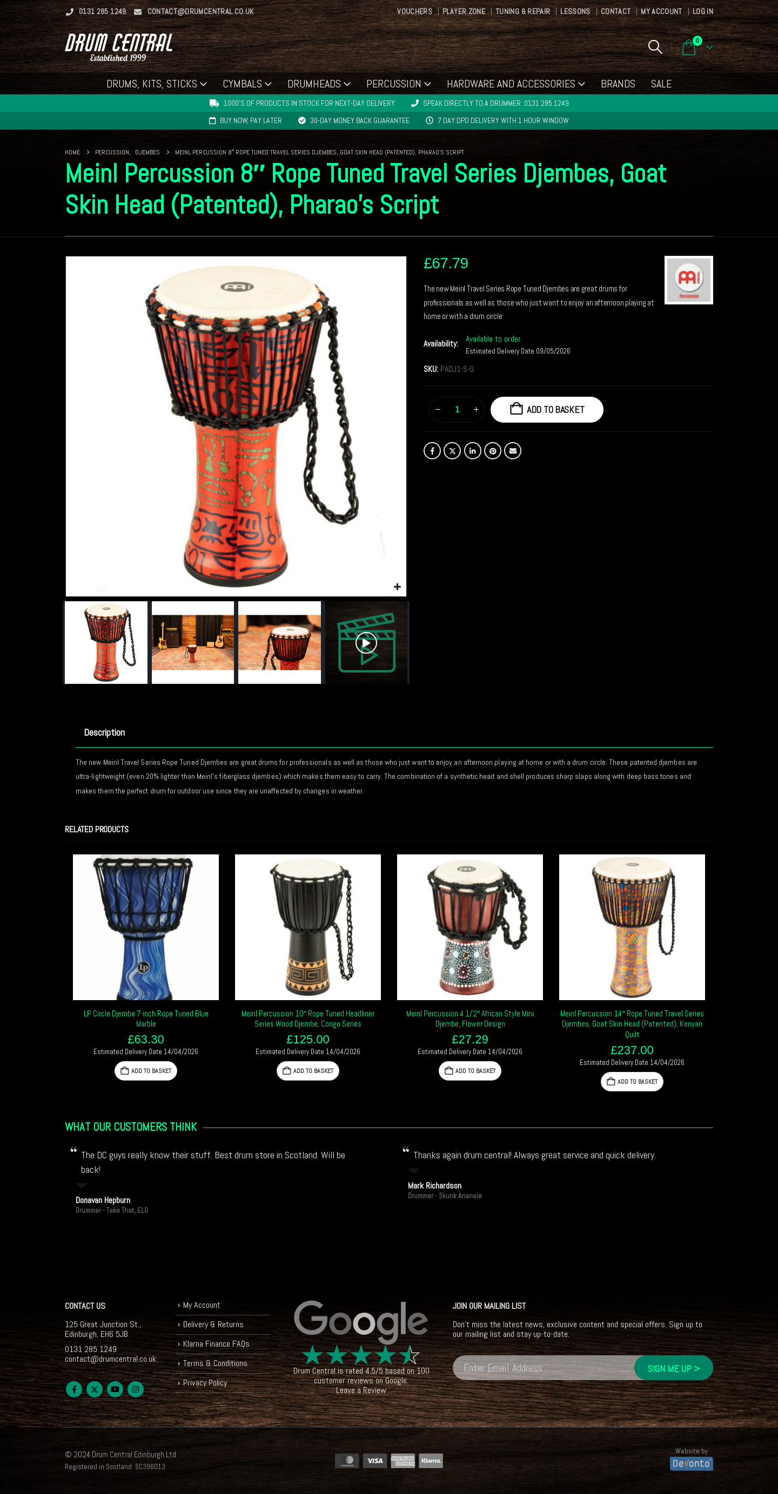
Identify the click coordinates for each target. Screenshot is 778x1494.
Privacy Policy (205, 1382)
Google (396, 1380)
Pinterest (492, 450)
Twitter (452, 450)
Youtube (115, 1389)
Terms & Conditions (215, 1363)
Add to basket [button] (151, 1071)
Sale (661, 84)
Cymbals (242, 84)
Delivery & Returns (213, 1324)
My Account (661, 11)
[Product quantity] (457, 410)
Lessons (575, 11)
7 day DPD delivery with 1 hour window (503, 120)
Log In (703, 11)
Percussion (393, 84)
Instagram (136, 1389)
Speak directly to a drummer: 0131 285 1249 (496, 103)
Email (512, 450)
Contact (616, 11)
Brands (618, 84)
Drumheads (314, 84)
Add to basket (556, 409)
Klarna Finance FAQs (216, 1343)
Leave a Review (361, 1390)
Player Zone (463, 11)
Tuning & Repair (522, 11)
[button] (655, 47)
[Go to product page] (146, 927)
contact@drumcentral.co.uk (193, 11)
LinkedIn (472, 450)
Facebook (432, 450)
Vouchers (414, 11)
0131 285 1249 (95, 11)
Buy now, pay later (251, 120)
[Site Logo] (118, 47)
